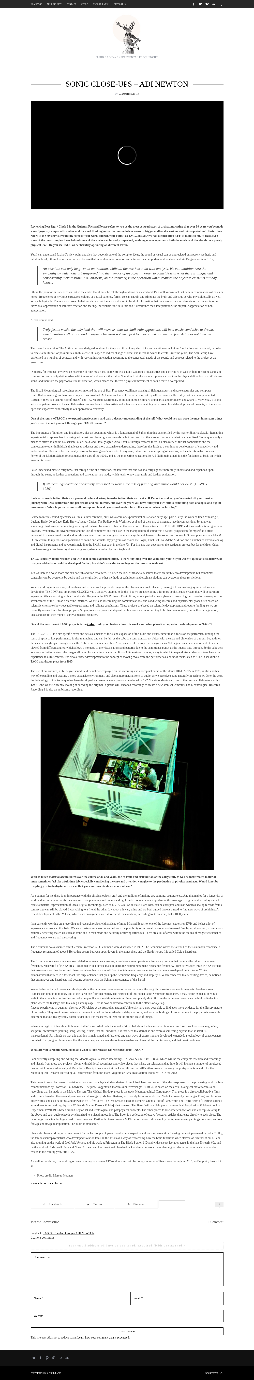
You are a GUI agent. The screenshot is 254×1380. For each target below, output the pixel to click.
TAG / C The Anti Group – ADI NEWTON (68, 1233)
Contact (71, 4)
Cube (90, 624)
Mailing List (54, 4)
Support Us (120, 4)
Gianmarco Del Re (129, 93)
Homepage (36, 4)
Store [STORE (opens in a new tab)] (84, 4)
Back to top (214, 1373)
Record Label (101, 4)
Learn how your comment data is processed (103, 1337)
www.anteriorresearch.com (47, 1183)
